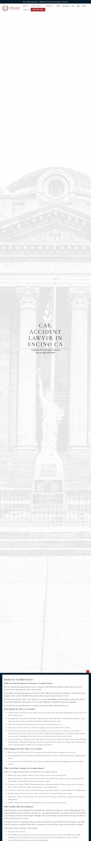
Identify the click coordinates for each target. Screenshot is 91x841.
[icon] (87, 671)
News (73, 6)
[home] (11, 8)
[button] (25, 5)
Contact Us (26, 10)
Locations (48, 6)
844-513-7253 (38, 9)
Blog (78, 6)
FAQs (58, 6)
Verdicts (84, 6)
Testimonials (65, 6)
